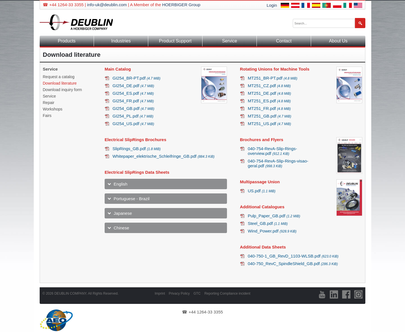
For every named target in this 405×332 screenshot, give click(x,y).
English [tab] (120, 184)
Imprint (160, 293)
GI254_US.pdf (133, 123)
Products (66, 41)
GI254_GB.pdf (133, 108)
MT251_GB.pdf (269, 116)
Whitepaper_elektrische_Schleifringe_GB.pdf (163, 156)
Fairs (47, 115)
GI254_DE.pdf (133, 85)
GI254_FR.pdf (133, 100)
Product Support (175, 41)
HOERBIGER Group (181, 4)
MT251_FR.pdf (269, 108)
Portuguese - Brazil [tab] (132, 198)
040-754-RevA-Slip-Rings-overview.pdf (272, 151)
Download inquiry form (62, 89)
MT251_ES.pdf (269, 100)
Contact (284, 41)
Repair (48, 102)
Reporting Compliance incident (227, 293)
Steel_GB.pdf (268, 223)
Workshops (52, 109)
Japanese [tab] (123, 213)
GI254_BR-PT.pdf (136, 78)
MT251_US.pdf (269, 123)
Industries (120, 41)
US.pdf (262, 190)
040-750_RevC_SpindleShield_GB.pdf (293, 263)
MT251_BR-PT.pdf (272, 78)
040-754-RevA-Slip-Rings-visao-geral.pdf (278, 163)
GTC (197, 293)
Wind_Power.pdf (272, 231)
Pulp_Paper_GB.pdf (274, 215)
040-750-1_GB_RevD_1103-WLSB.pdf (293, 256)
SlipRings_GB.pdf (136, 148)
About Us (338, 41)
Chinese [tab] (121, 227)
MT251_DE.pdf (269, 93)
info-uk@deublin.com (107, 4)
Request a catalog (59, 76)
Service (229, 41)
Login (272, 5)
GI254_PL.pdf (132, 116)
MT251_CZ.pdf (269, 85)
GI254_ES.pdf (133, 93)
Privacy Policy (179, 293)
